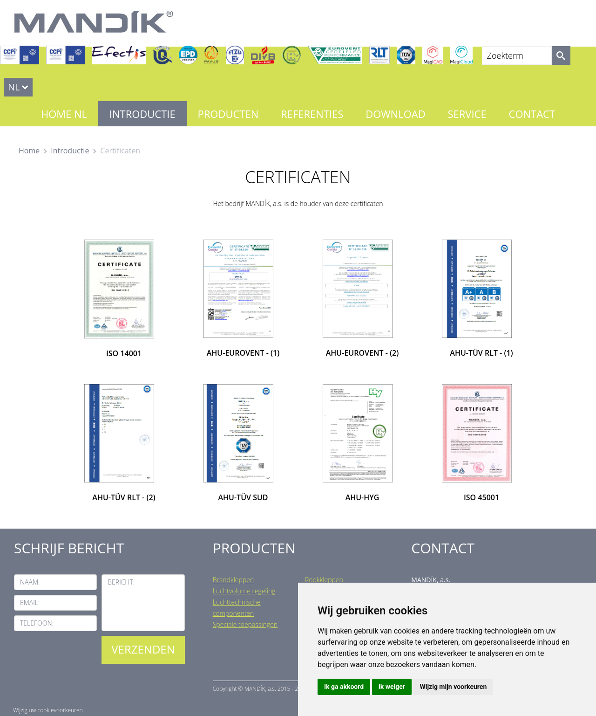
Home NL (64, 114)
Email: (30, 602)
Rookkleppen (324, 579)
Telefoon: (37, 623)
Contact (532, 114)
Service (466, 114)
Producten (228, 114)
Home (29, 150)
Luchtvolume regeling (244, 590)
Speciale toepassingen (245, 624)
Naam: (30, 582)
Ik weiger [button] (392, 686)
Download (395, 114)
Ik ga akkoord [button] (344, 686)
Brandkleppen (233, 579)
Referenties (312, 114)
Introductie (142, 114)
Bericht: (121, 582)
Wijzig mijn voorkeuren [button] (453, 686)
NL (14, 87)
